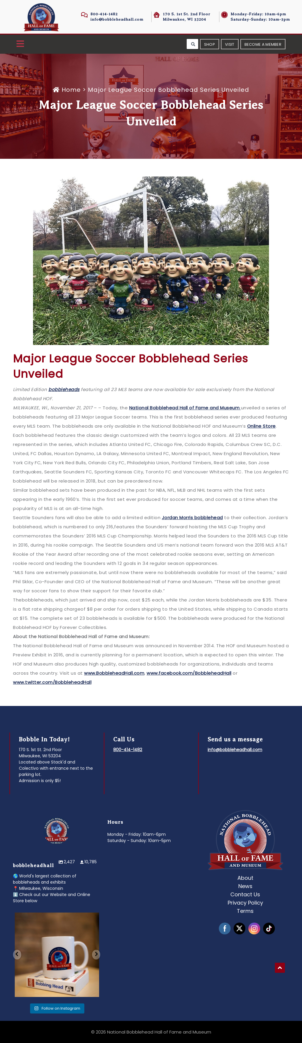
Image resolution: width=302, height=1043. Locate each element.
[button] (20, 44)
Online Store (261, 426)
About (245, 878)
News (245, 886)
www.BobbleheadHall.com (114, 673)
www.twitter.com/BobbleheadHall (52, 682)
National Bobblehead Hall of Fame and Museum (185, 408)
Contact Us (245, 894)
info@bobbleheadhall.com (117, 19)
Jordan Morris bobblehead (192, 517)
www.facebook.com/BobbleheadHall (189, 673)
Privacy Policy (245, 902)
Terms (245, 911)
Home (68, 90)
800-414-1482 (104, 14)
